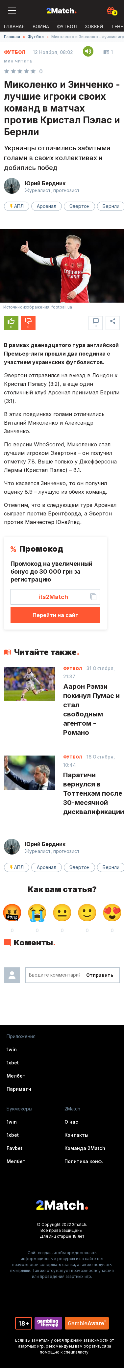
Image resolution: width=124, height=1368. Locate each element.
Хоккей (94, 26)
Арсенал (46, 206)
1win (12, 1049)
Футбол (67, 26)
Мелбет (16, 1076)
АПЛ (19, 206)
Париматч (19, 1089)
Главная (14, 26)
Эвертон (79, 206)
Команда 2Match (84, 1148)
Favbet (14, 1148)
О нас (71, 1122)
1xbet (13, 1062)
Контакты (76, 1135)
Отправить (99, 975)
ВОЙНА (41, 26)
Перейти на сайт (56, 615)
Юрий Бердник (45, 183)
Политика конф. (83, 1161)
